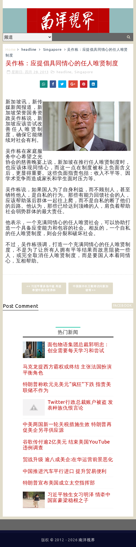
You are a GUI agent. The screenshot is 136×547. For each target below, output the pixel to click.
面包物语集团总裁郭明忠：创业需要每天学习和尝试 (79, 347)
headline (29, 49)
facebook (122, 305)
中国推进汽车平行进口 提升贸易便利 (65, 471)
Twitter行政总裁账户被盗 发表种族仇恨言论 (80, 405)
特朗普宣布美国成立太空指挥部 (59, 482)
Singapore (52, 49)
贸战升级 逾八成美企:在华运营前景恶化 (68, 459)
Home (10, 49)
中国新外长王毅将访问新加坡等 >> (91, 288)
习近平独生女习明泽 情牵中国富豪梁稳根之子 (79, 497)
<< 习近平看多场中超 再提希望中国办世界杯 (43, 288)
